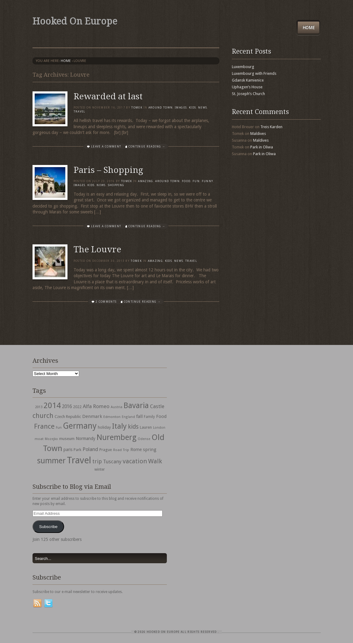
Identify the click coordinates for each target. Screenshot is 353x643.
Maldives (258, 133)
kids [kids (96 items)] (133, 426)
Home (308, 27)
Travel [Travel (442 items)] (79, 460)
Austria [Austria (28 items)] (116, 407)
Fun (196, 181)
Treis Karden (271, 126)
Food (186, 181)
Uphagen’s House (247, 87)
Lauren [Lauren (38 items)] (146, 427)
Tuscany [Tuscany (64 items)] (112, 462)
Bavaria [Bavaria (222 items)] (136, 405)
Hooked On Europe (75, 21)
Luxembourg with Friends (254, 73)
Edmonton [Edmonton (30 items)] (112, 417)
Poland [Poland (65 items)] (90, 449)
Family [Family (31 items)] (149, 417)
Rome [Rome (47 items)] (136, 449)
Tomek (136, 107)
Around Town (160, 107)
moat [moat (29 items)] (39, 439)
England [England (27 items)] (128, 417)
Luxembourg (243, 66)
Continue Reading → (147, 146)
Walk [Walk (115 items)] (155, 461)
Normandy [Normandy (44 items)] (85, 438)
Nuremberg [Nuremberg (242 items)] (116, 437)
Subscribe (48, 526)
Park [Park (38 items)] (77, 449)
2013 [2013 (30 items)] (38, 407)
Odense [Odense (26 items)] (144, 439)
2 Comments (106, 301)
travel (80, 111)
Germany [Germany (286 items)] (80, 426)
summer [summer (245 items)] (51, 460)
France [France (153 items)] (44, 426)
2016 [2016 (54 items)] (67, 406)
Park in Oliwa (261, 147)
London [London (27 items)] (159, 428)
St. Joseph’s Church (248, 93)
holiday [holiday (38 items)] (104, 427)
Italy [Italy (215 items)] (119, 426)
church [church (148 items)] (43, 415)
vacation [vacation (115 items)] (135, 461)
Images (181, 107)
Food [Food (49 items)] (161, 416)
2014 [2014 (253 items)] (52, 405)
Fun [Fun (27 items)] (59, 428)
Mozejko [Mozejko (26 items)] (51, 439)
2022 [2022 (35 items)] (77, 406)
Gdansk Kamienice (248, 80)
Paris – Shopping (108, 170)
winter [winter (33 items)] (99, 469)
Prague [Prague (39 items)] (105, 449)
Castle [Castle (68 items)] (157, 406)
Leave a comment (106, 146)
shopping (116, 185)
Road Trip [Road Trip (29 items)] (121, 450)
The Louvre (97, 249)
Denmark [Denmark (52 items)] (92, 416)
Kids (192, 107)
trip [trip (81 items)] (97, 461)
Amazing (145, 181)
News (202, 107)
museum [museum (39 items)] (67, 438)
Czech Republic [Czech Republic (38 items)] (68, 416)
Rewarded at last (108, 96)
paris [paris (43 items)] (67, 449)
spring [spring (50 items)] (149, 449)
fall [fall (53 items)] (139, 416)
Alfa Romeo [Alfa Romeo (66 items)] (96, 406)
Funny (207, 181)
